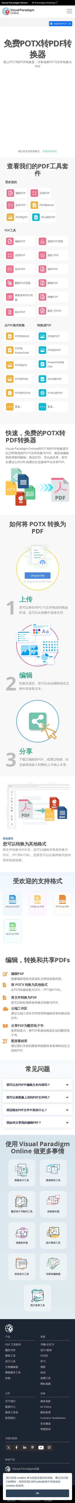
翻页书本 (10, 1350)
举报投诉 (45, 1429)
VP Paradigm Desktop (45, 2)
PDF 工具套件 (13, 1344)
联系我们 (10, 1418)
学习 (43, 1361)
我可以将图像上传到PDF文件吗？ (28, 1097)
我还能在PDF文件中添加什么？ (26, 1110)
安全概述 (45, 1423)
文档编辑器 (11, 1367)
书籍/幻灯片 (47, 1344)
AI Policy (45, 1406)
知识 (43, 1372)
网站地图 (45, 1383)
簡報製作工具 (13, 1372)
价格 (7, 1378)
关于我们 (10, 1401)
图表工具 (10, 1355)
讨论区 (44, 1355)
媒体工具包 (11, 1412)
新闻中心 (10, 1406)
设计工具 (10, 1361)
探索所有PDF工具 (60, 23)
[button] (20, 407)
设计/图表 (46, 1350)
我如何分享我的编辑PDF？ (23, 1122)
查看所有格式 (49, 151)
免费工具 (45, 1378)
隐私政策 (45, 1412)
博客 (43, 1367)
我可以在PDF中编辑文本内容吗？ (28, 1085)
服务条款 (45, 1401)
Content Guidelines (53, 1418)
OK (37, 1493)
